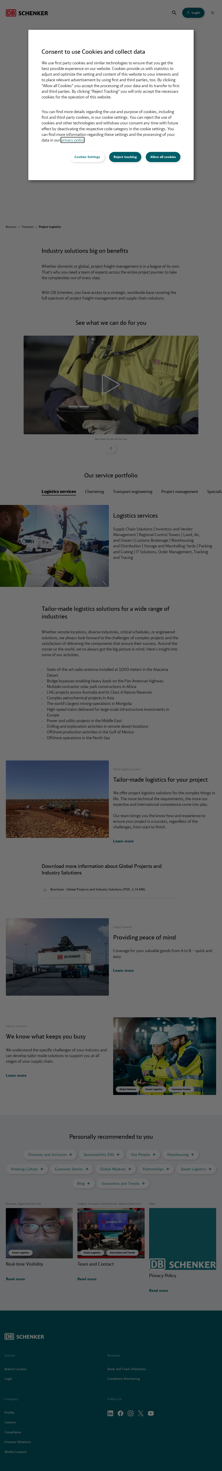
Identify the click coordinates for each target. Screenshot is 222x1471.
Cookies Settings (87, 157)
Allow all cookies (163, 157)
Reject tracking (125, 157)
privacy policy (72, 139)
